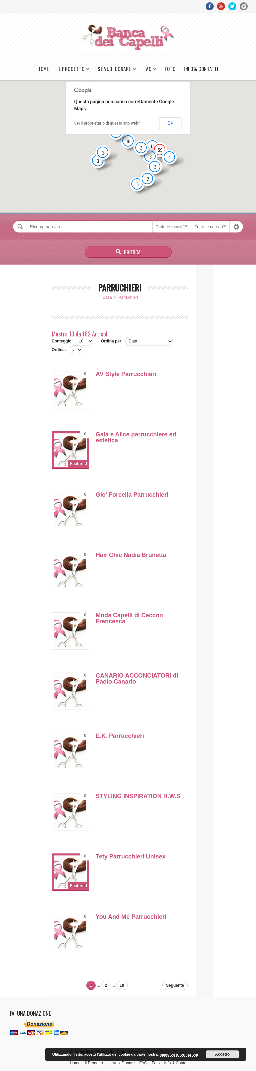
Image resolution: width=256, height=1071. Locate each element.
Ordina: (59, 349)
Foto (170, 69)
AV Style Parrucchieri (126, 374)
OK (170, 123)
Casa (107, 297)
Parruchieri (128, 297)
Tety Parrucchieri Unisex (131, 856)
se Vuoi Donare (114, 69)
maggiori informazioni (179, 1054)
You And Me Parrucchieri (131, 916)
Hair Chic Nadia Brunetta (131, 555)
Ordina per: (112, 341)
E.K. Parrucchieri (120, 736)
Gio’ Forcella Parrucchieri (132, 494)
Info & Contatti (201, 69)
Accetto (222, 1054)
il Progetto (70, 69)
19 (122, 985)
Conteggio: (62, 341)
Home (43, 69)
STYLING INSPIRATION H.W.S (138, 796)
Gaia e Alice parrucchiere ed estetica (136, 437)
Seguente (175, 985)
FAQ (147, 69)
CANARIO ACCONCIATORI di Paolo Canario (137, 678)
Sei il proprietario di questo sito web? (107, 123)
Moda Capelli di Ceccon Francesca (129, 618)
